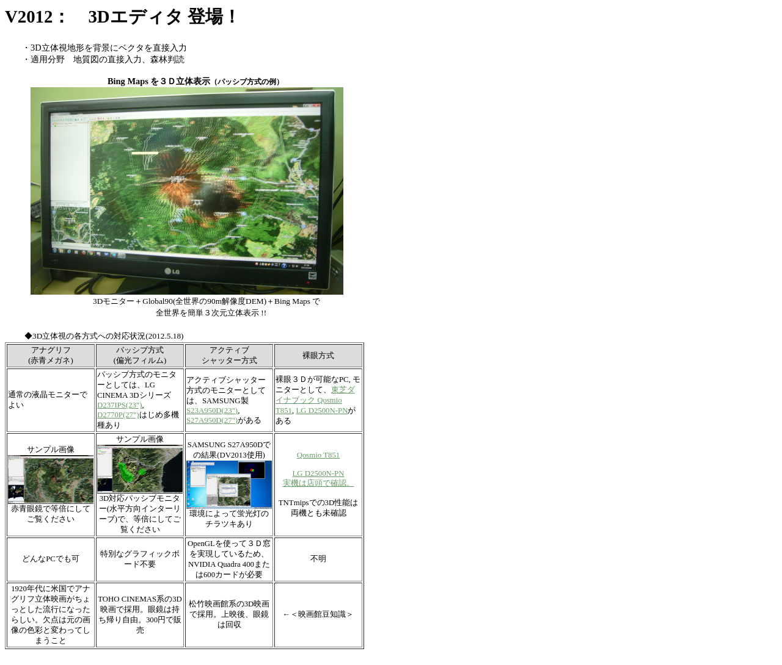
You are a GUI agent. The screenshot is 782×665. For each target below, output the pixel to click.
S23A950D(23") (212, 410)
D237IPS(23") (119, 405)
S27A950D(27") (212, 420)
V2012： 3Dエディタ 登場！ (123, 16)
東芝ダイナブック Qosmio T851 (315, 400)
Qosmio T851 (318, 455)
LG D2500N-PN (322, 410)
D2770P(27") (118, 415)
